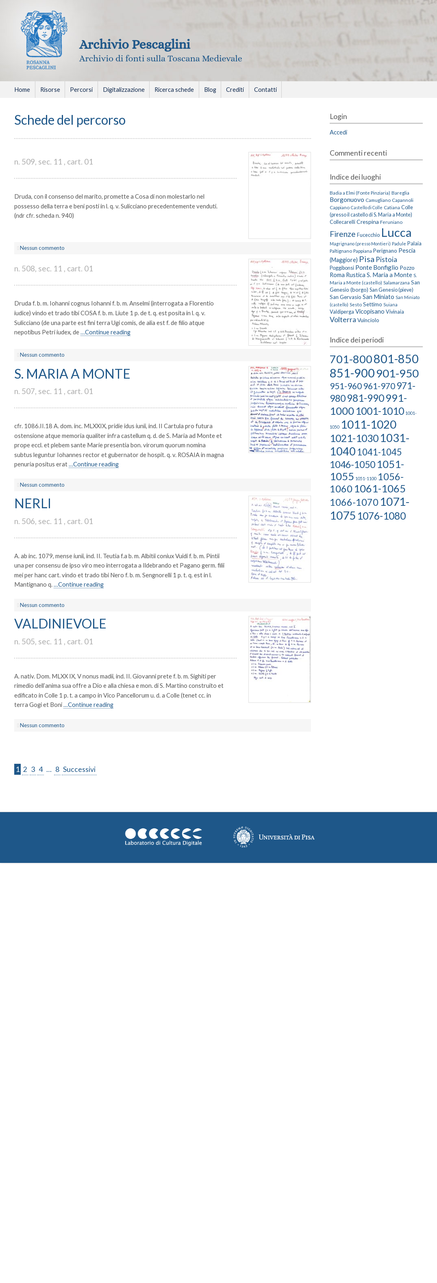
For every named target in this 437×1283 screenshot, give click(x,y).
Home (22, 89)
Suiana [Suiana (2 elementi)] (390, 304)
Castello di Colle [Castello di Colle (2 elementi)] (367, 207)
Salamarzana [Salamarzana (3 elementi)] (396, 282)
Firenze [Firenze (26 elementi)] (343, 233)
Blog (210, 89)
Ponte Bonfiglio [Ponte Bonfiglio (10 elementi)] (376, 267)
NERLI (32, 503)
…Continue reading (105, 332)
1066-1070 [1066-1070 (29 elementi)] (354, 502)
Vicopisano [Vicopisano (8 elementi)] (370, 311)
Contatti (265, 89)
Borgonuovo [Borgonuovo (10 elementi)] (347, 199)
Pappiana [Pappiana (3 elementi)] (362, 251)
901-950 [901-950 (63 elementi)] (397, 373)
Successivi (79, 769)
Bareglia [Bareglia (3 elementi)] (400, 192)
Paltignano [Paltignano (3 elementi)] (341, 251)
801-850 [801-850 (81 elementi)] (396, 358)
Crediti (235, 89)
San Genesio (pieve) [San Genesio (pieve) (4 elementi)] (391, 290)
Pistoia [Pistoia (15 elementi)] (386, 259)
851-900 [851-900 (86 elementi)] (352, 373)
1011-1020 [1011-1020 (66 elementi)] (368, 424)
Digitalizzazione (124, 89)
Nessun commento (42, 248)
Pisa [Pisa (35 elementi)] (366, 259)
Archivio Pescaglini (134, 44)
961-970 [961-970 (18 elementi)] (379, 386)
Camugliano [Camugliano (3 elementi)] (378, 200)
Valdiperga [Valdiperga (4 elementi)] (342, 312)
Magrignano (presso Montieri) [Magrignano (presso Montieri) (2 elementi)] (360, 243)
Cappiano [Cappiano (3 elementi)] (340, 207)
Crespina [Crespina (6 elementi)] (368, 221)
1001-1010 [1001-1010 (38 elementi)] (379, 411)
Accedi (338, 132)
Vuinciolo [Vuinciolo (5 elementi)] (368, 320)
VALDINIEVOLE (60, 623)
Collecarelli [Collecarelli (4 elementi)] (342, 222)
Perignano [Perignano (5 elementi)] (385, 250)
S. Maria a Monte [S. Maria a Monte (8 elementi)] (389, 274)
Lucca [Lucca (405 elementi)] (396, 232)
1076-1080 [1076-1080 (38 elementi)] (381, 515)
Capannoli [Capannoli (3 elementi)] (402, 200)
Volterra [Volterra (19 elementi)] (343, 319)
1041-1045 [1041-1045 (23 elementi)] (379, 451)
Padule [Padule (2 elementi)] (399, 243)
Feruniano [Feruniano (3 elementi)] (391, 222)
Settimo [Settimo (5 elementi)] (372, 304)
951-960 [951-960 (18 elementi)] (346, 386)
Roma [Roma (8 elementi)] (337, 274)
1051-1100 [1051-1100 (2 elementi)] (365, 478)
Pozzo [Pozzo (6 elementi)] (407, 267)
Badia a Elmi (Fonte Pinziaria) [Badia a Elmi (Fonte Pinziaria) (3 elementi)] (360, 192)
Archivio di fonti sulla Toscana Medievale (160, 58)
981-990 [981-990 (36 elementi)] (365, 398)
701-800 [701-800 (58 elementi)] (351, 359)
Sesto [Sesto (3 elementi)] (356, 304)
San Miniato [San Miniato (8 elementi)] (378, 296)
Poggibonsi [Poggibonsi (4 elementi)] (342, 268)
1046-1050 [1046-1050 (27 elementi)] (352, 464)
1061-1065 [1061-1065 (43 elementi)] (380, 488)
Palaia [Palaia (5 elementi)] (414, 243)
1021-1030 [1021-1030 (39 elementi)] (354, 438)
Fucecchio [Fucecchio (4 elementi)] (368, 235)
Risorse (50, 89)
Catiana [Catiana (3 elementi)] (392, 207)
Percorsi (81, 89)
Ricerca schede (174, 89)
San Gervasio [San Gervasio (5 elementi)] (345, 297)
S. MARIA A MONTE (72, 373)
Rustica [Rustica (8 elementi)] (355, 274)
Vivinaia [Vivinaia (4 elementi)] (395, 312)
